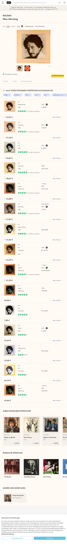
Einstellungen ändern (17, 538)
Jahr (45, 95)
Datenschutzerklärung (7, 534)
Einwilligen (50, 538)
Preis (27, 95)
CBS (8, 26)
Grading (16, 95)
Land (36, 95)
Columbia (21, 252)
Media (6, 95)
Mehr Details (57, 118)
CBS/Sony (21, 190)
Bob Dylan (7, 15)
